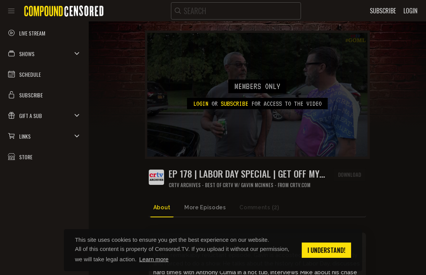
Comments (259, 208)
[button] (44, 53)
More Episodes (205, 207)
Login (200, 103)
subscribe (234, 103)
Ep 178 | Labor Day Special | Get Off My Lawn (244, 173)
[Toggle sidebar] (11, 11)
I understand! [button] (326, 250)
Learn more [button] (154, 259)
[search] (236, 10)
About (162, 207)
